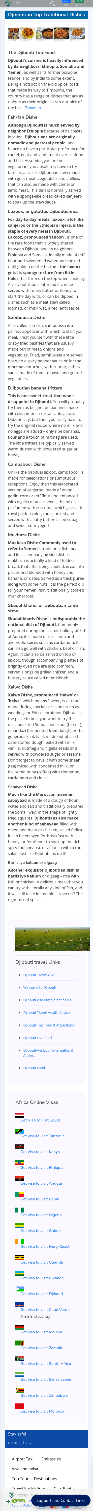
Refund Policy (22, 1505)
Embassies (51, 1459)
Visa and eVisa (25, 1469)
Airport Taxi (22, 1459)
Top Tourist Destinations (34, 1478)
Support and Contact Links (60, 1500)
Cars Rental (64, 1488)
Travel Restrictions (29, 1488)
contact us (19, 1442)
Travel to (33, 108)
